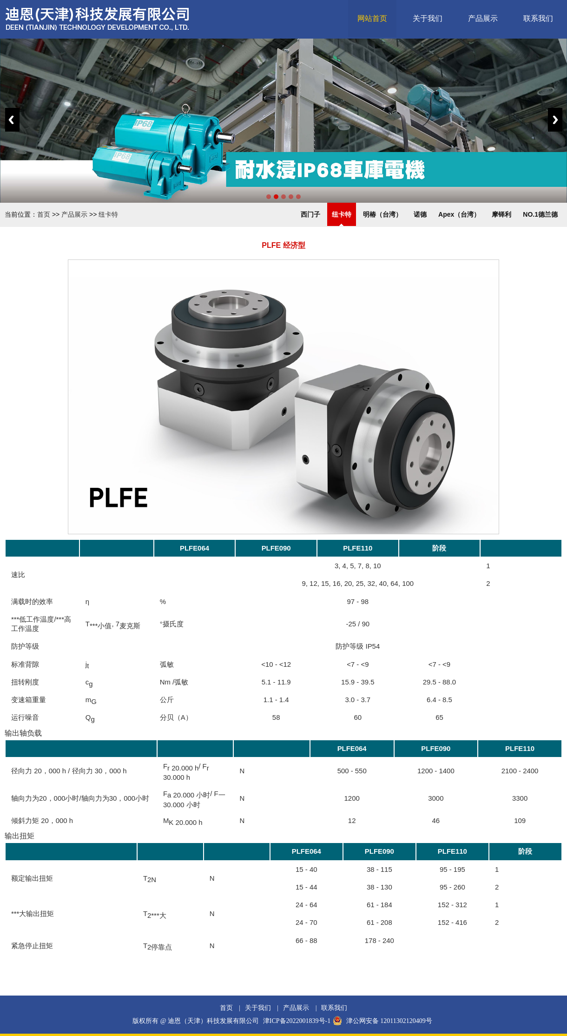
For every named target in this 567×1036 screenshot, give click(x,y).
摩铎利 (501, 214)
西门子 (310, 214)
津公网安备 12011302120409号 (389, 1020)
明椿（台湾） (382, 214)
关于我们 (427, 18)
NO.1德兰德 (540, 214)
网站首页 (372, 18)
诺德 (420, 214)
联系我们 (538, 18)
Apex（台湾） (459, 214)
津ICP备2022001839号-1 (296, 1020)
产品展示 (483, 18)
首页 (43, 214)
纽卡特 (108, 214)
